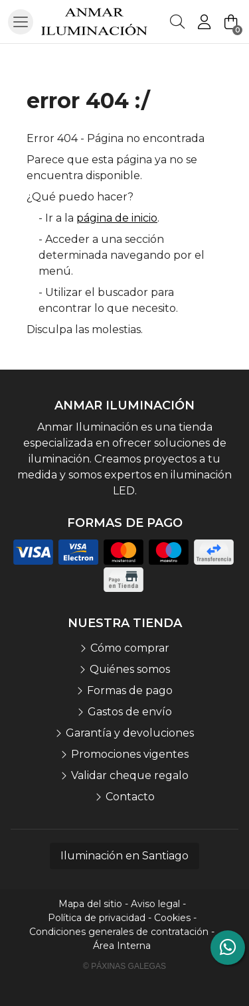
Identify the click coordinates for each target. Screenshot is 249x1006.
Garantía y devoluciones (130, 733)
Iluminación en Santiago (124, 855)
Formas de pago (130, 690)
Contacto (130, 796)
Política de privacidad (96, 918)
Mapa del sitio (90, 904)
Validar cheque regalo (130, 775)
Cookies (172, 918)
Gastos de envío (130, 711)
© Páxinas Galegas (124, 966)
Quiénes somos (130, 669)
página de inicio (116, 218)
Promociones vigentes (130, 754)
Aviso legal (155, 904)
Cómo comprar (129, 648)
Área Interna (122, 946)
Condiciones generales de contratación (118, 932)
